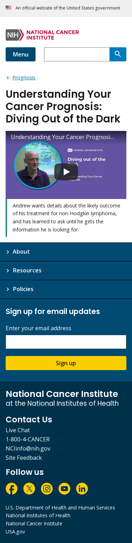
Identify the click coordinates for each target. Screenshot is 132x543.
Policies (23, 289)
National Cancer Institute (34, 523)
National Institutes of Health (38, 515)
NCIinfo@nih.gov (28, 448)
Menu (21, 54)
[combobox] (76, 54)
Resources (27, 270)
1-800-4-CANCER (28, 439)
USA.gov (15, 531)
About (21, 251)
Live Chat (18, 430)
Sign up (66, 363)
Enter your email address (38, 328)
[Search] (117, 54)
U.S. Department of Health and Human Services (60, 507)
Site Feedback (24, 457)
